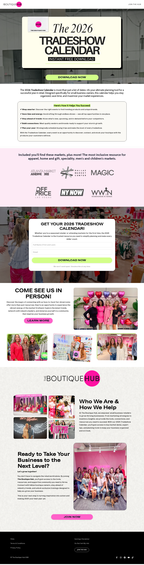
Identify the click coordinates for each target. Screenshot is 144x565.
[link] (117, 558)
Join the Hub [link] (134, 4)
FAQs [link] (12, 540)
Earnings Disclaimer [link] (82, 540)
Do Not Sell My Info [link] (82, 544)
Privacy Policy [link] (15, 549)
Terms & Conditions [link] (17, 544)
